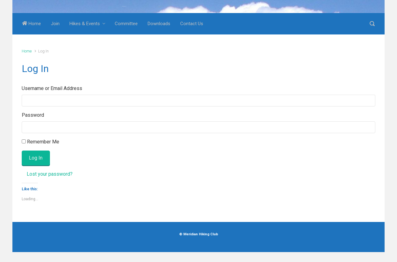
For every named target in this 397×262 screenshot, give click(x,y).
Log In (35, 158)
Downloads (159, 23)
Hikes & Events (84, 23)
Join (55, 23)
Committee (126, 23)
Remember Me (43, 142)
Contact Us (191, 23)
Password (33, 115)
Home (31, 23)
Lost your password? (50, 174)
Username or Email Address (52, 88)
